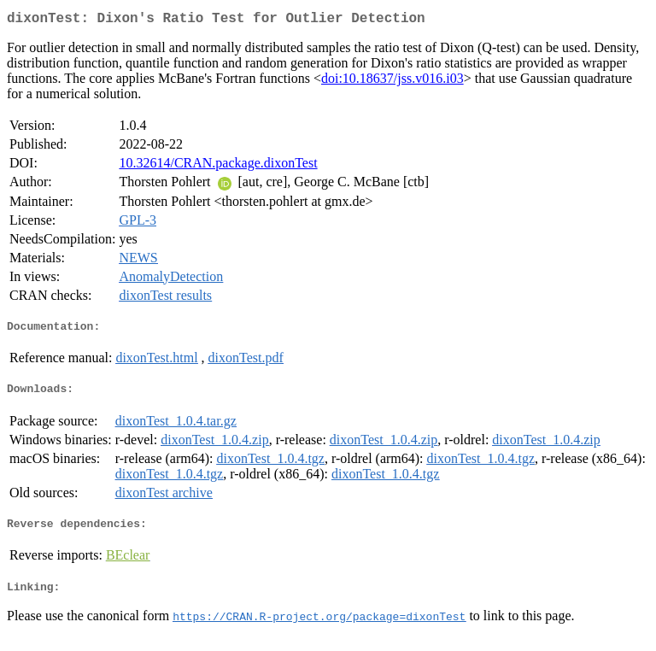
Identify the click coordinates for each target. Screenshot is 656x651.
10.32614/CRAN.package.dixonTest (218, 166)
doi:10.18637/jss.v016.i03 (392, 81)
